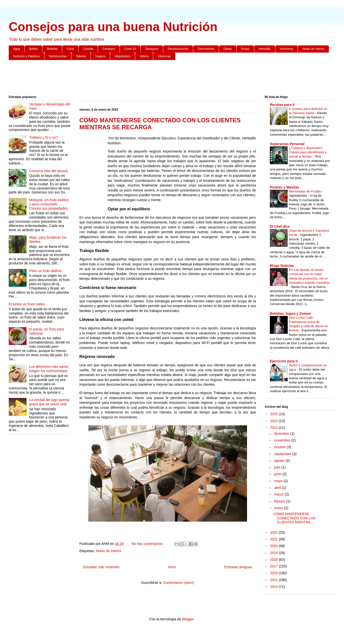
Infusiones (286, 49)
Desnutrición (206, 49)
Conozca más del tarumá (48, 171)
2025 (274, 414)
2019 (274, 553)
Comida (88, 49)
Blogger (188, 619)
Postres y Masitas (284, 187)
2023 (274, 428)
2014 (274, 587)
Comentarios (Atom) (178, 583)
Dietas (227, 49)
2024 (274, 421)
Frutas (245, 49)
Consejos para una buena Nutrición (113, 27)
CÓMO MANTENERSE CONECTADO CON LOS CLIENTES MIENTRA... (294, 518)
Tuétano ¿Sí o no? (43, 137)
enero (279, 508)
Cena (70, 49)
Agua (16, 49)
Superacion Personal (287, 144)
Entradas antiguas (238, 567)
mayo (278, 481)
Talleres (81, 56)
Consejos (108, 49)
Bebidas (52, 49)
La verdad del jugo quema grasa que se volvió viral (49, 402)
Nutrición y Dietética (26, 56)
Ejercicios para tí (284, 361)
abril (277, 488)
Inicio (172, 567)
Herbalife (265, 49)
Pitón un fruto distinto (45, 271)
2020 (274, 546)
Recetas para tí (282, 105)
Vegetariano (122, 56)
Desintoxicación (178, 49)
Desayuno (151, 49)
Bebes (33, 49)
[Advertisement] (157, 78)
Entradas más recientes (101, 567)
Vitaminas (164, 56)
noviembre (282, 440)
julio (277, 467)
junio (278, 474)
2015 (274, 580)
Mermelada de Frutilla (305, 191)
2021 (274, 539)
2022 (274, 533)
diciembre (282, 434)
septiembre (283, 454)
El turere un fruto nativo (27, 304)
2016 (274, 573)
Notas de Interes (313, 49)
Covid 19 (130, 49)
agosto (279, 461)
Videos (144, 56)
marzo (279, 494)
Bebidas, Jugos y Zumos (290, 313)
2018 (274, 560)
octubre (280, 447)
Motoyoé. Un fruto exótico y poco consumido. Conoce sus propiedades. (49, 204)
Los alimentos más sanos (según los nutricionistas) (48, 369)
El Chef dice (280, 226)
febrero (280, 501)
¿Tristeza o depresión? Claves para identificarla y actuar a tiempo (308, 152)
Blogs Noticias (282, 266)
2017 (274, 566)
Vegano (100, 56)
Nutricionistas (58, 56)
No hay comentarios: (147, 544)
